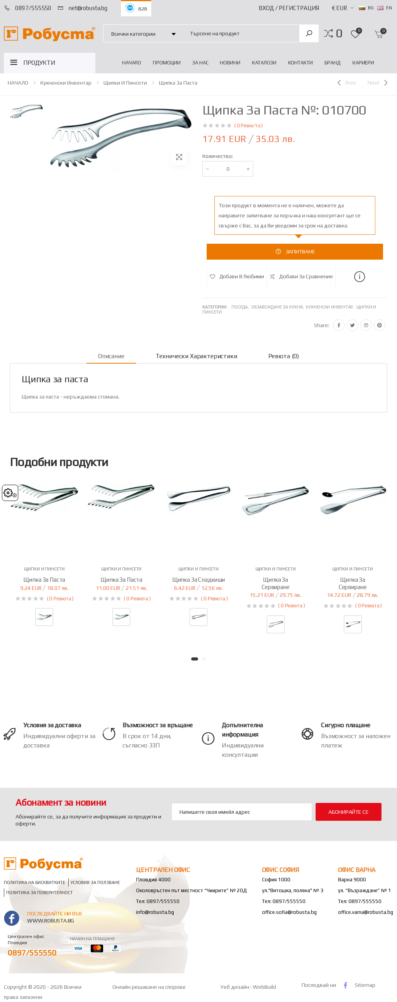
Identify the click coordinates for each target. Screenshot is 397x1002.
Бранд (333, 63)
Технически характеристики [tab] (196, 356)
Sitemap (365, 985)
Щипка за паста (178, 83)
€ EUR (339, 8)
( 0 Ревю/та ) (248, 125)
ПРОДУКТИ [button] (39, 62)
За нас (200, 63)
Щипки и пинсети (125, 83)
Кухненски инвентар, (331, 307)
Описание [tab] (111, 356)
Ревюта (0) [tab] (283, 356)
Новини (230, 63)
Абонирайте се (348, 812)
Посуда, (241, 307)
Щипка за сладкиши (198, 579)
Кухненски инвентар (65, 83)
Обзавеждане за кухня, (278, 307)
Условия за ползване (95, 882)
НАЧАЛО (131, 63)
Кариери (363, 63)
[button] (339, 33)
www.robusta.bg (50, 920)
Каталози (264, 63)
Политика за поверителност (39, 892)
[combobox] (240, 33)
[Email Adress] (241, 812)
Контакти (300, 63)
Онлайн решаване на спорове (149, 987)
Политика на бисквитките (34, 882)
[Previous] (346, 83)
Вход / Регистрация (289, 8)
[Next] (378, 83)
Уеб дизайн (235, 987)
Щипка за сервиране (276, 583)
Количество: (217, 156)
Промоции (167, 63)
